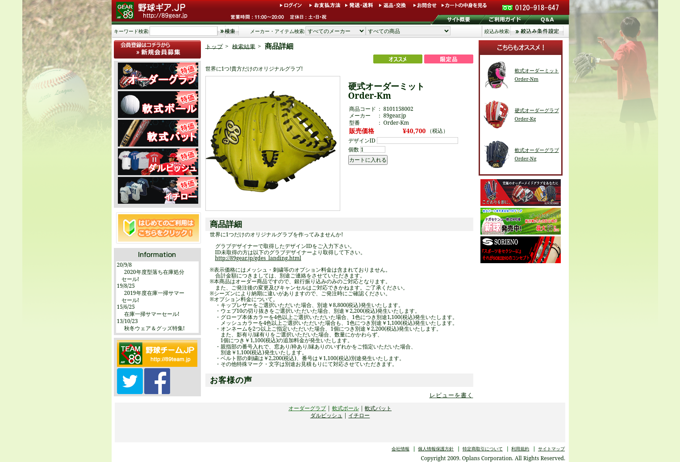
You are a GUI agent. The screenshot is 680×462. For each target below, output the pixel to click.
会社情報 (400, 448)
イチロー (359, 415)
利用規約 (520, 448)
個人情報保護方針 (436, 448)
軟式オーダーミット (537, 70)
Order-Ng (526, 158)
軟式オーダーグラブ (537, 150)
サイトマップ (551, 448)
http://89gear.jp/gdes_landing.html (258, 258)
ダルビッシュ (326, 415)
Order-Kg (525, 118)
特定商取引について (483, 448)
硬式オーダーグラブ (537, 110)
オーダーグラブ (307, 408)
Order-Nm (526, 79)
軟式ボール (345, 408)
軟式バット (378, 408)
